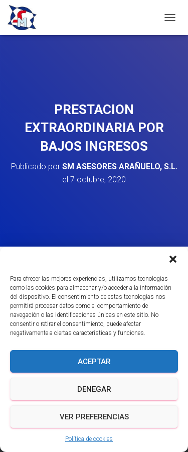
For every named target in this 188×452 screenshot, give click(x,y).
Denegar (94, 389)
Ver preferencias (94, 416)
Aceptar (94, 361)
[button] (173, 259)
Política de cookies (89, 438)
